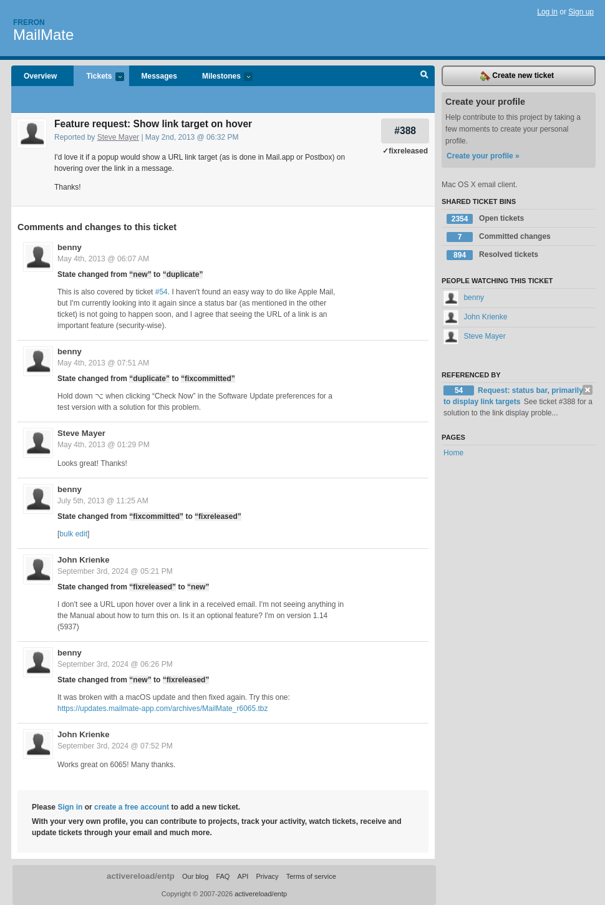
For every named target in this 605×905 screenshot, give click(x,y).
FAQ (223, 876)
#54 (161, 292)
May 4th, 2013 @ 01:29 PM (103, 444)
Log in (547, 11)
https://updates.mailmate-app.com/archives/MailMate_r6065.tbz (162, 708)
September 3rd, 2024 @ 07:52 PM (115, 746)
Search (424, 76)
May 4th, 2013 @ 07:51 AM (103, 363)
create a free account (131, 807)
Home (453, 452)
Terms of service (311, 876)
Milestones (221, 77)
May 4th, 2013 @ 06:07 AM (103, 258)
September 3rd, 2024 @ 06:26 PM (115, 664)
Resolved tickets (492, 255)
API (243, 876)
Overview (40, 76)
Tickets (98, 77)
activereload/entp (141, 876)
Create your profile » (483, 156)
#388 (405, 130)
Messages (159, 76)
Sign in (69, 807)
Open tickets (485, 219)
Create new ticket (517, 76)
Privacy (267, 876)
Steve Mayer (118, 137)
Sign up (581, 11)
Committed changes (499, 237)
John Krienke (83, 559)
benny (69, 247)
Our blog (195, 876)
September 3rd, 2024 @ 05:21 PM (115, 571)
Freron (29, 22)
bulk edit (73, 534)
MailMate (43, 34)
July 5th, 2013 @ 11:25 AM (102, 500)
